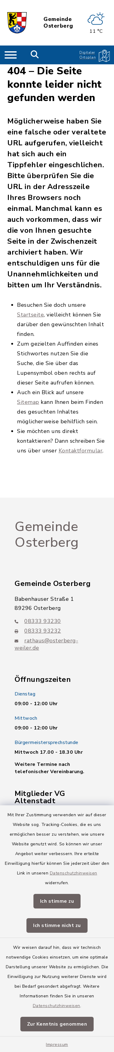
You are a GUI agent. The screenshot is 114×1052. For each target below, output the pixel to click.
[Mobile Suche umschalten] (34, 55)
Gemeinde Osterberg (58, 22)
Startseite (30, 314)
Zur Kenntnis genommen (57, 1024)
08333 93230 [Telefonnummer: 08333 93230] (38, 621)
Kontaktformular (81, 450)
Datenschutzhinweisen (73, 873)
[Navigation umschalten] (10, 55)
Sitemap (28, 402)
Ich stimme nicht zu (57, 925)
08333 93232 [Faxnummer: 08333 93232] (38, 630)
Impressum (57, 1044)
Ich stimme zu (57, 901)
